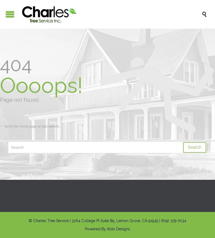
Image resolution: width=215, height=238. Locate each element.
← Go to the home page (18, 126)
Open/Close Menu (10, 14)
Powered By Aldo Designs (107, 229)
